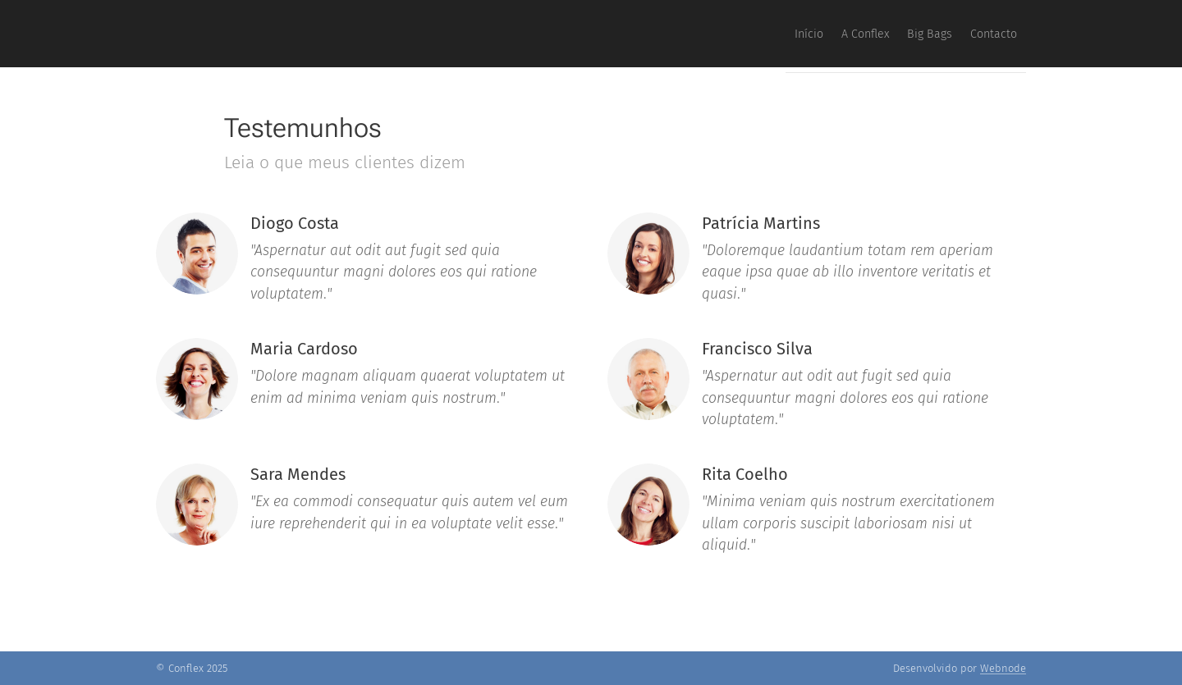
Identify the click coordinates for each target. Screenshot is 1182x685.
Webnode (1003, 668)
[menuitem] (922, 33)
